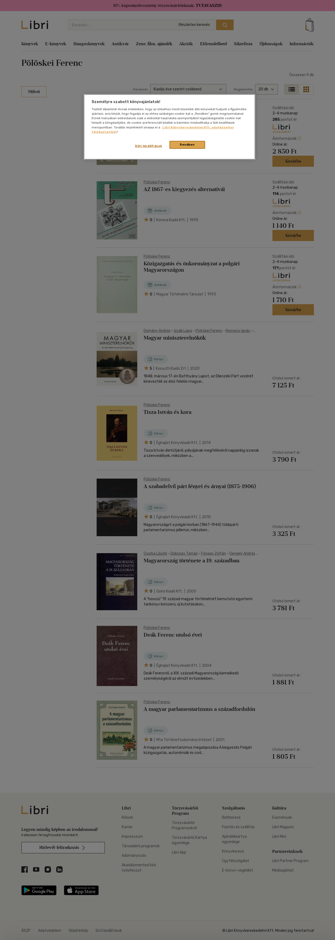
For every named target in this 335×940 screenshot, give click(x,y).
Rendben (187, 144)
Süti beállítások (148, 146)
